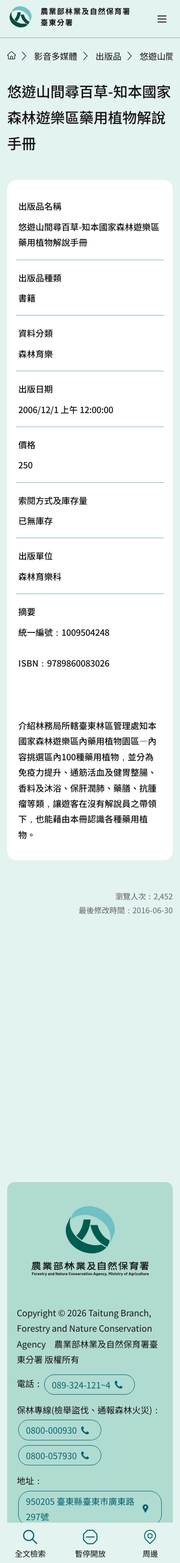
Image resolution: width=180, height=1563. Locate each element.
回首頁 (70, 17)
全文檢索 (30, 1544)
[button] (162, 19)
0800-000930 (60, 1430)
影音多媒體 (55, 56)
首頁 (11, 55)
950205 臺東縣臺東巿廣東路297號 (90, 1509)
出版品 (108, 56)
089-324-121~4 (89, 1384)
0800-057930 (60, 1455)
